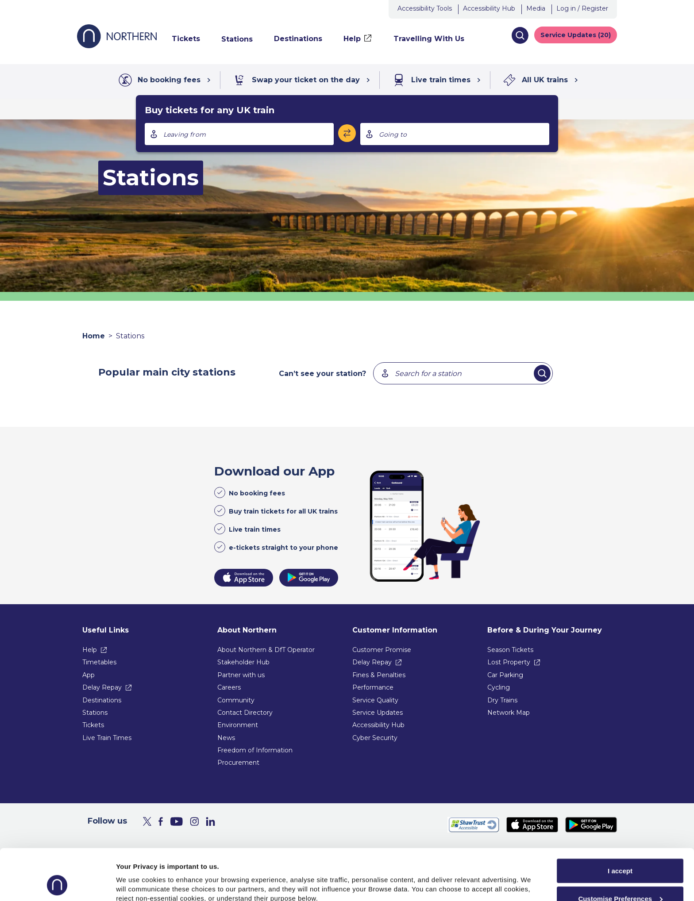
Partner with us (241, 675)
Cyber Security (374, 738)
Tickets (93, 725)
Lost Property (508, 662)
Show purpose (139, 874)
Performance (372, 687)
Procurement (238, 763)
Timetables (99, 662)
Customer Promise (381, 650)
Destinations (101, 700)
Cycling (498, 687)
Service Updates (377, 713)
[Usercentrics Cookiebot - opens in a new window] (57, 883)
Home (93, 336)
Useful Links (105, 630)
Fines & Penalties (378, 675)
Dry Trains (502, 700)
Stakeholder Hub (243, 662)
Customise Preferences (620, 851)
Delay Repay (102, 687)
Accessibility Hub (489, 8)
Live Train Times (106, 738)
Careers (229, 687)
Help (89, 650)
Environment (237, 725)
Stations (95, 713)
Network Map (508, 713)
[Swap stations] (347, 133)
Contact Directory (245, 713)
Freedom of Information (255, 750)
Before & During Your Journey (544, 630)
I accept (620, 823)
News (226, 738)
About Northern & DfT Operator (266, 650)
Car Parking (505, 675)
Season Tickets (510, 650)
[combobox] (239, 134)
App (88, 675)
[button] (520, 35)
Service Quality (375, 700)
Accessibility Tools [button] (424, 8)
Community (235, 700)
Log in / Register (582, 8)
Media (535, 8)
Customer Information (394, 630)
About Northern (247, 630)
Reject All (620, 878)
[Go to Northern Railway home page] (117, 46)
